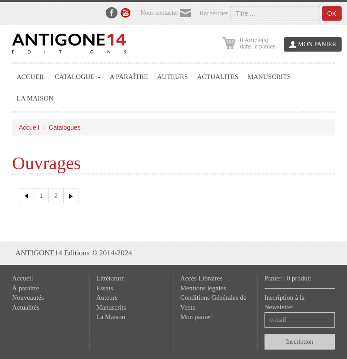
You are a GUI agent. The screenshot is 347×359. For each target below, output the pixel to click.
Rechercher (214, 13)
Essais (104, 288)
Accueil (29, 127)
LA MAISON (35, 98)
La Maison (111, 316)
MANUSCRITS (269, 76)
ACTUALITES (218, 76)
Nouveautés (28, 297)
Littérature (110, 278)
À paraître (25, 288)
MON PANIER (312, 44)
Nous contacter (165, 13)
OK (331, 13)
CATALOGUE (78, 76)
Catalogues (65, 127)
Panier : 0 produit (288, 278)
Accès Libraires (201, 278)
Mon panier (196, 316)
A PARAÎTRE (129, 76)
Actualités (25, 307)
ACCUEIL (31, 76)
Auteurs (107, 297)
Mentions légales (203, 288)
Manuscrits (111, 307)
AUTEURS (172, 76)
